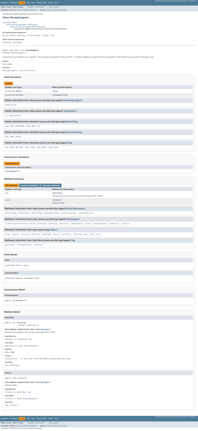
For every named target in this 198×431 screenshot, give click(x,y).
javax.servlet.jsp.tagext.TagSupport (22, 24)
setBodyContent (85, 213)
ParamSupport (11, 171)
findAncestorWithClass (16, 224)
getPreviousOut (68, 213)
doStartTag (37, 213)
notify (56, 234)
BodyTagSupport (18, 53)
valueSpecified (60, 95)
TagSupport (70, 111)
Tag (52, 35)
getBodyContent (51, 213)
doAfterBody (11, 213)
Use (28, 3)
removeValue (77, 224)
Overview (5, 3)
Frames (31, 7)
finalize (25, 234)
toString (77, 234)
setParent (114, 224)
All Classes (54, 7)
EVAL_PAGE (30, 147)
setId (87, 224)
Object (19, 91)
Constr (25, 10)
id (6, 115)
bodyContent (11, 105)
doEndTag (57, 193)
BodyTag (21, 35)
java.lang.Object (10, 22)
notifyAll (66, 234)
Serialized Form (27, 70)
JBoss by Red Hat (21, 428)
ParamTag (7, 42)
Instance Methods (29, 185)
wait (86, 234)
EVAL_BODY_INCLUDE (14, 147)
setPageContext (99, 224)
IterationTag (33, 35)
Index (50, 3)
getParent (41, 224)
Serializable (9, 35)
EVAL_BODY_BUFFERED (14, 126)
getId (32, 224)
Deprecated (41, 3)
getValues (64, 224)
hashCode (46, 234)
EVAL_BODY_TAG (33, 126)
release (56, 200)
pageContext (15, 115)
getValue (53, 224)
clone (7, 234)
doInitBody (24, 213)
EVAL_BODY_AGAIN (13, 137)
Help (56, 3)
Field (19, 10)
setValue (125, 224)
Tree (33, 3)
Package (13, 3)
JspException (32, 325)
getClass (36, 234)
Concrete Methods (51, 185)
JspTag (45, 35)
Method (33, 10)
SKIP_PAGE (53, 147)
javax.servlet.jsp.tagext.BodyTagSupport (28, 27)
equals (15, 234)
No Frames (39, 7)
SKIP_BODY (41, 147)
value (55, 91)
